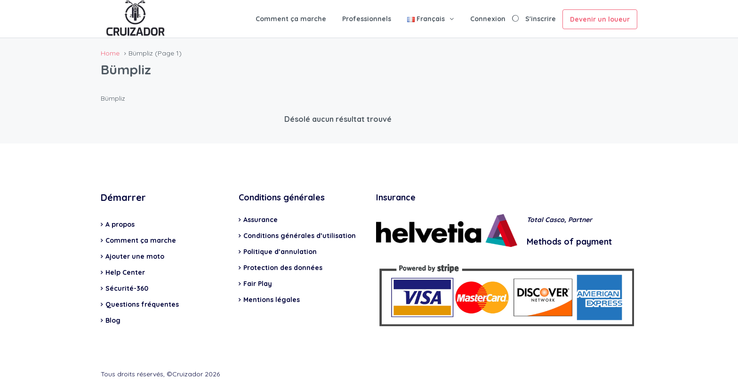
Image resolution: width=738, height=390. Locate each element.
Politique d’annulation (280, 251)
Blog (112, 320)
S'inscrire (540, 19)
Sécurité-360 (126, 288)
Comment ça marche (291, 19)
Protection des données (282, 267)
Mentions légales (271, 299)
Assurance (260, 219)
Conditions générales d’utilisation (299, 235)
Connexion (487, 19)
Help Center (125, 272)
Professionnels (366, 19)
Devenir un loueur (600, 19)
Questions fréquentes (142, 304)
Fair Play (257, 283)
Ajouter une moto (134, 256)
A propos (120, 224)
